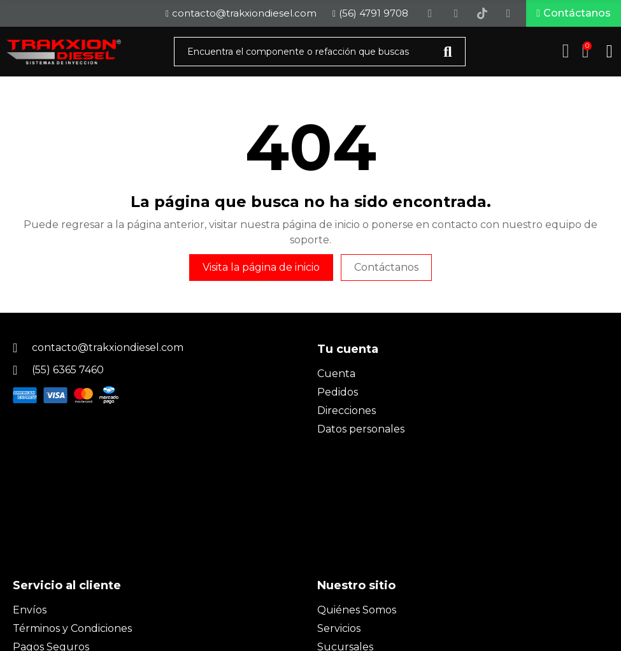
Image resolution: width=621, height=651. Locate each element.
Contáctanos (386, 271)
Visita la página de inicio (261, 271)
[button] (573, 15)
